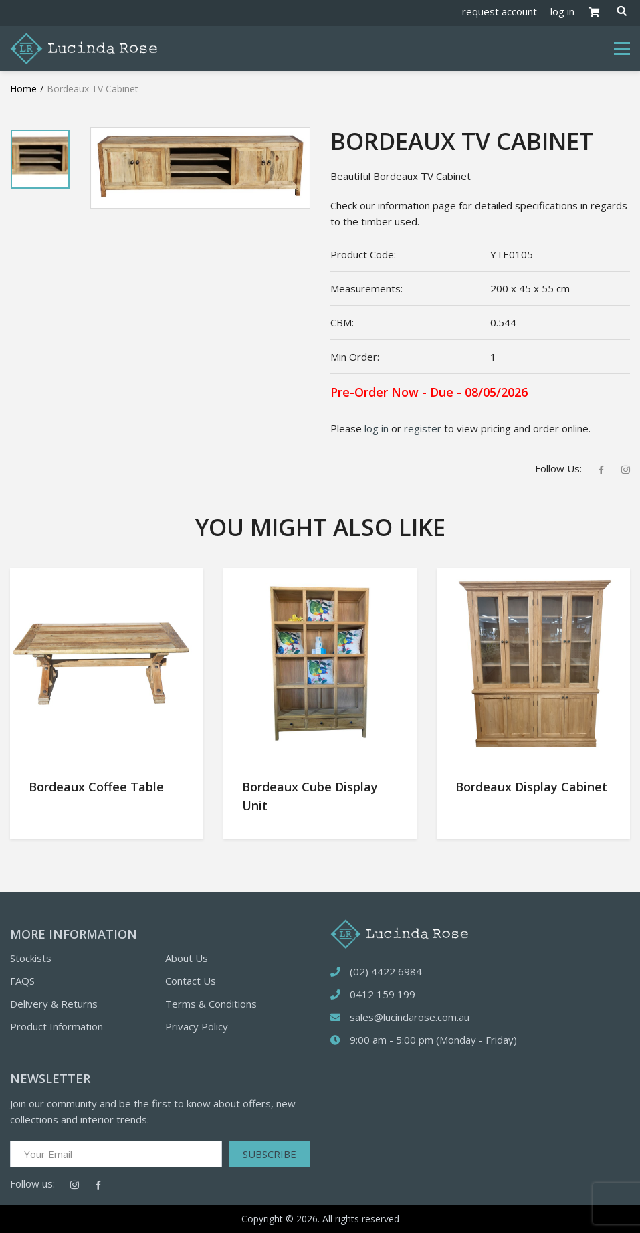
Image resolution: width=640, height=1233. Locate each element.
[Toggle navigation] (622, 49)
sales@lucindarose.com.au (409, 1017)
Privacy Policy (196, 1026)
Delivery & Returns (54, 1003)
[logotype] (399, 932)
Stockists (30, 958)
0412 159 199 (382, 994)
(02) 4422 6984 (386, 971)
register (422, 428)
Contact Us (190, 980)
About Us (186, 958)
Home (23, 88)
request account (499, 11)
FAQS (22, 980)
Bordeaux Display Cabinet (531, 787)
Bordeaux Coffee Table (96, 787)
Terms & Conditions (211, 1003)
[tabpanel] (40, 159)
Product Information (56, 1026)
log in (562, 11)
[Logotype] (83, 47)
